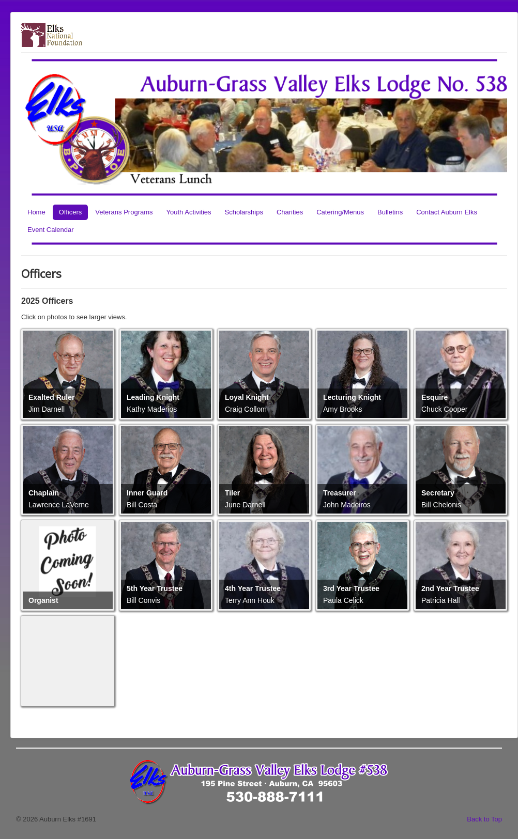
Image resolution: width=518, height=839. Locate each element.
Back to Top (484, 819)
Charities (290, 212)
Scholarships (244, 212)
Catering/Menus (340, 212)
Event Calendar (50, 230)
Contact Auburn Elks (446, 212)
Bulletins (390, 212)
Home (36, 212)
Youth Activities (188, 212)
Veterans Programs (124, 212)
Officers (70, 212)
